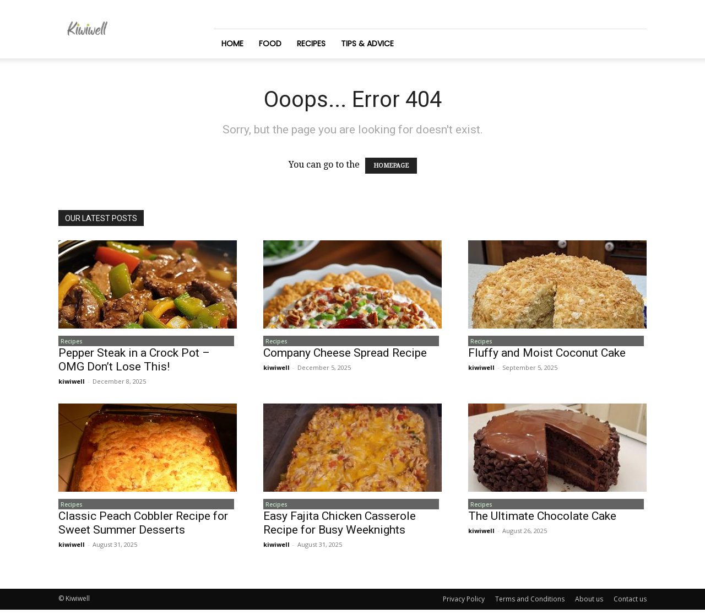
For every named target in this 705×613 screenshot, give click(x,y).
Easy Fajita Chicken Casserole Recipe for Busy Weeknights (339, 526)
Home (232, 43)
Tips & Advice (367, 43)
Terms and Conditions (530, 602)
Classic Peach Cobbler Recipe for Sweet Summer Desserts (143, 526)
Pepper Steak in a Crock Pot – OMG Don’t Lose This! (134, 361)
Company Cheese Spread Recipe (345, 354)
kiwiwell (71, 383)
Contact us (630, 602)
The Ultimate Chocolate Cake (542, 519)
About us (589, 602)
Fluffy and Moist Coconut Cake (547, 354)
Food (270, 43)
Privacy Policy (464, 602)
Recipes (311, 43)
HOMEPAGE (391, 165)
